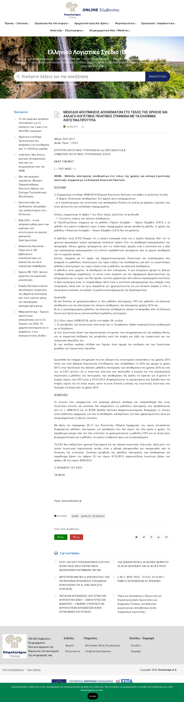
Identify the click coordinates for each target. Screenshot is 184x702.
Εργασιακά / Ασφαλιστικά (158, 23)
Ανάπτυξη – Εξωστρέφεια (67, 30)
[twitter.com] (136, 537)
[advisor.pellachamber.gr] (166, 537)
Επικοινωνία (72, 651)
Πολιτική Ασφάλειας (13, 670)
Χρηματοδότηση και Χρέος (92, 23)
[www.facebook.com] (144, 537)
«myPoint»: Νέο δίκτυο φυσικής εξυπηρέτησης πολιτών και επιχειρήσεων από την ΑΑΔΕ (32, 162)
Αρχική (22, 59)
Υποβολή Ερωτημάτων (98, 651)
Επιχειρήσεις (73, 84)
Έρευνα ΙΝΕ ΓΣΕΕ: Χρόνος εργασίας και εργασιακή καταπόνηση (33, 276)
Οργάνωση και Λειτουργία (52, 23)
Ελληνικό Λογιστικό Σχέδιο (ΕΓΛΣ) (131, 59)
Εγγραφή (136, 651)
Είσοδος (136, 645)
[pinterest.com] (151, 537)
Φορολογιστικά (125, 23)
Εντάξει (93, 696)
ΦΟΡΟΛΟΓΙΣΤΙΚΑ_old (68, 59)
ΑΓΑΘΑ (75, 516)
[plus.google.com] (159, 537)
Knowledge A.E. (167, 669)
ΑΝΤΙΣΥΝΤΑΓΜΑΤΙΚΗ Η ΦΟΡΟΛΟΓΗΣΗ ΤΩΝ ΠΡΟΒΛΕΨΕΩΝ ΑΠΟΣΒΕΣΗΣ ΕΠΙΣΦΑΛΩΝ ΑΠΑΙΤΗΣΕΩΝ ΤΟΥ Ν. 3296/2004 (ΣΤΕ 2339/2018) (84, 583)
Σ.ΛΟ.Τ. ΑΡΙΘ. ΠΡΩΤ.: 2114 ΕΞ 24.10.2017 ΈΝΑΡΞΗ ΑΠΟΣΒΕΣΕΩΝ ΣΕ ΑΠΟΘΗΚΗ (141, 579)
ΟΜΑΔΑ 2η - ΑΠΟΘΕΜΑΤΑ (92, 516)
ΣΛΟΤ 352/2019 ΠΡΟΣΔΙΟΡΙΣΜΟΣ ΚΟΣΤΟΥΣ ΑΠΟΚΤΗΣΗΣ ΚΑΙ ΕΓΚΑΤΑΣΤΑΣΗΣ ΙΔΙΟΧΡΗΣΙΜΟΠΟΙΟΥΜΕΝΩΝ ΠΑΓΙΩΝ (84, 566)
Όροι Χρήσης (34, 670)
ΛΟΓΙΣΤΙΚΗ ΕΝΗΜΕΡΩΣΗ (96, 59)
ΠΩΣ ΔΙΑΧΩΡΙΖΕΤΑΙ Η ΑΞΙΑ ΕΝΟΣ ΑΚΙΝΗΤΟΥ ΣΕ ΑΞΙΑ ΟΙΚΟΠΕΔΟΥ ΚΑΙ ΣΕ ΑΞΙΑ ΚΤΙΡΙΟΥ (143, 564)
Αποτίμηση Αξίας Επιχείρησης (102, 645)
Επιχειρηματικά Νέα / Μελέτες (109, 30)
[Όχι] (180, 694)
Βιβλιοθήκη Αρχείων (42, 59)
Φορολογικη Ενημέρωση (51, 84)
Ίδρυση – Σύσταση (17, 23)
